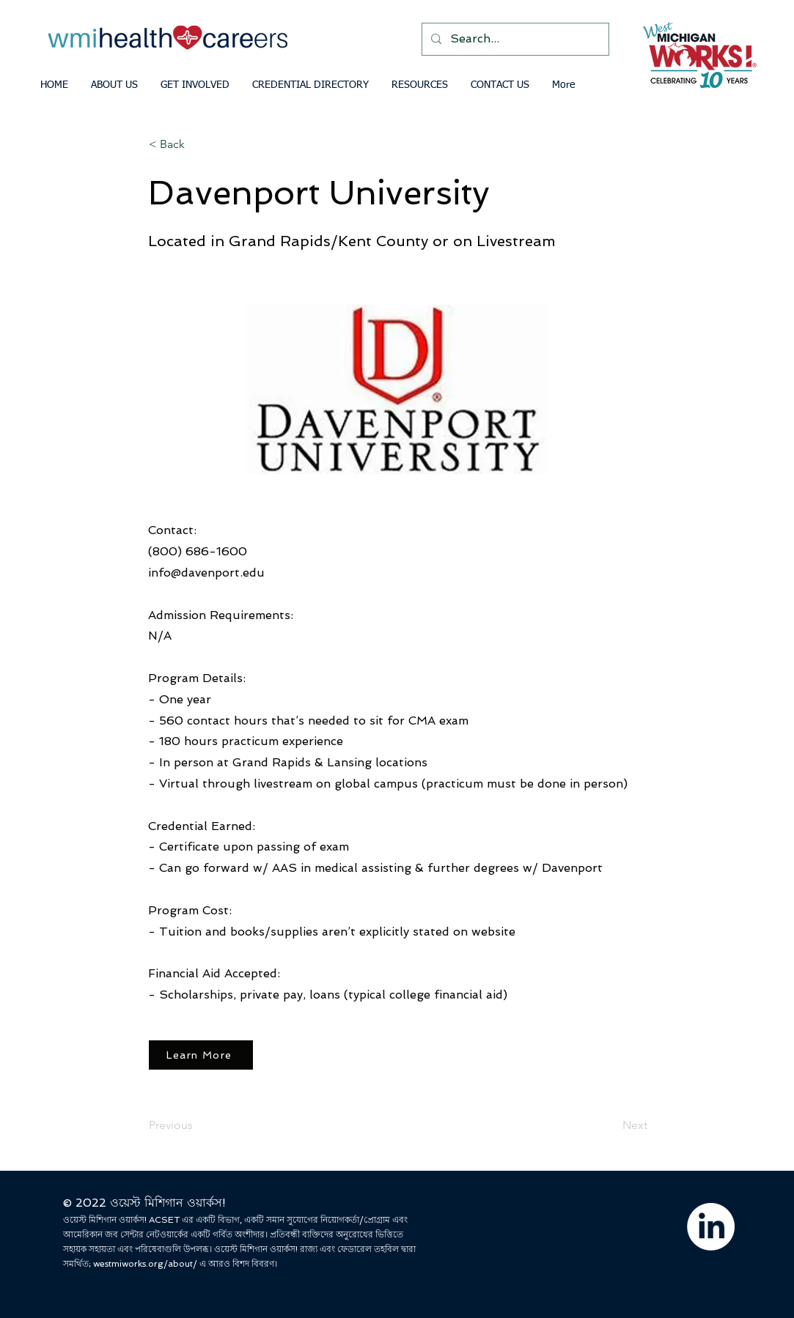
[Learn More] (201, 1055)
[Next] (610, 1125)
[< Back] (197, 144)
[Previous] (197, 1125)
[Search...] (514, 39)
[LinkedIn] (711, 1227)
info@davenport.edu (206, 573)
